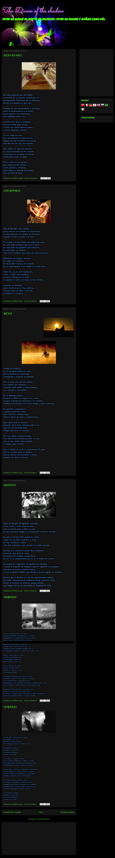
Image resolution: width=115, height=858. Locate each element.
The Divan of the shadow (32, 11)
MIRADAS (9, 707)
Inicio (41, 812)
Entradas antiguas (67, 812)
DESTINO (9, 485)
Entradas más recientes (12, 812)
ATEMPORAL (11, 191)
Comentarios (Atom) (43, 819)
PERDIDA (9, 597)
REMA (7, 313)
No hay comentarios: (31, 178)
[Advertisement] (38, 838)
